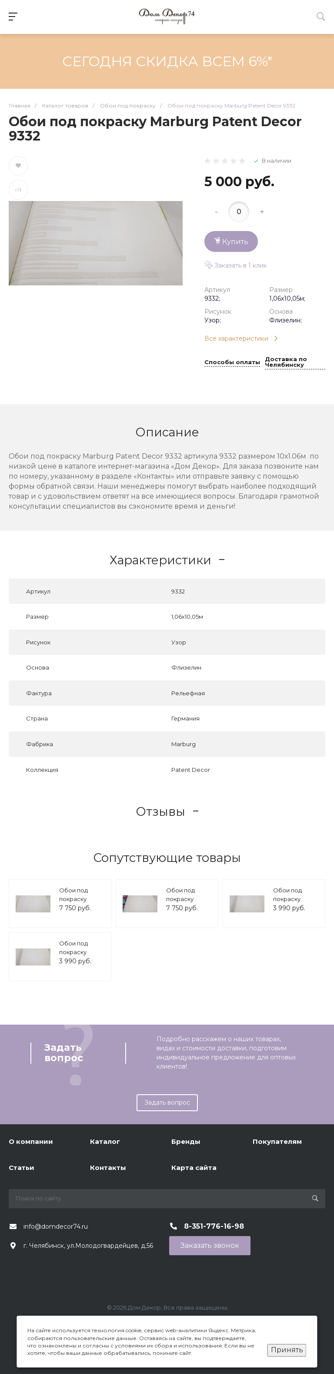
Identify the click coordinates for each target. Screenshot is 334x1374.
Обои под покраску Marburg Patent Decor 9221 (188, 903)
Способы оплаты (232, 362)
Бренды (185, 1141)
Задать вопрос (167, 1102)
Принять (287, 1350)
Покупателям (277, 1141)
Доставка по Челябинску (286, 362)
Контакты (108, 1167)
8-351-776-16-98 (214, 1226)
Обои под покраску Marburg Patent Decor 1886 (295, 903)
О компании (31, 1141)
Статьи (21, 1167)
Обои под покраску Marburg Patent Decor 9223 (81, 903)
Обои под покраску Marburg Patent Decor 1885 (81, 956)
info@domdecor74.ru (55, 1226)
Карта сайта (194, 1167)
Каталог (105, 1141)
